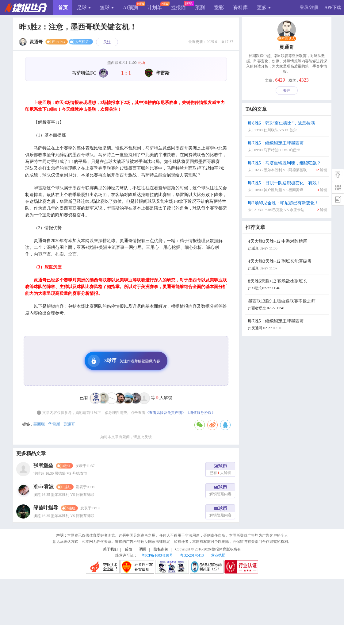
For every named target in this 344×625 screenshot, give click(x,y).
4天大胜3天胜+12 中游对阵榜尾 (287, 245)
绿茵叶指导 (45, 507)
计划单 (154, 7)
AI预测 (130, 7)
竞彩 (219, 7)
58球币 (220, 470)
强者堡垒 (43, 465)
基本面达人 (286, 39)
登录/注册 (309, 7)
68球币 (220, 491)
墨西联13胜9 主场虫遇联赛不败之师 (287, 305)
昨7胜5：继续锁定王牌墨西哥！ (287, 147)
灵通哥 (69, 424)
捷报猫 (178, 7)
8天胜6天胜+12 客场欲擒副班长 (287, 285)
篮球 (107, 7)
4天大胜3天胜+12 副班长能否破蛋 (287, 265)
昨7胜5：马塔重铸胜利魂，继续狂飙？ (287, 167)
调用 (143, 549)
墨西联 (39, 424)
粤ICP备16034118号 (157, 555)
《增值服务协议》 (200, 413)
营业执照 (218, 555)
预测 (200, 7)
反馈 (128, 549)
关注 (107, 42)
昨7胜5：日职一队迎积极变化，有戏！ (287, 187)
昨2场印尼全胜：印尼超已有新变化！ (287, 207)
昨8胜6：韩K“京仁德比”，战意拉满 (287, 127)
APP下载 (332, 7)
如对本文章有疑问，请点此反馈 (126, 437)
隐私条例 (161, 549)
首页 (63, 7)
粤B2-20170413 (192, 555)
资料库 (240, 7)
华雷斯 (54, 424)
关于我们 (110, 549)
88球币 (220, 512)
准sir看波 (43, 486)
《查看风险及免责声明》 (165, 413)
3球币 (124, 361)
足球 (84, 7)
